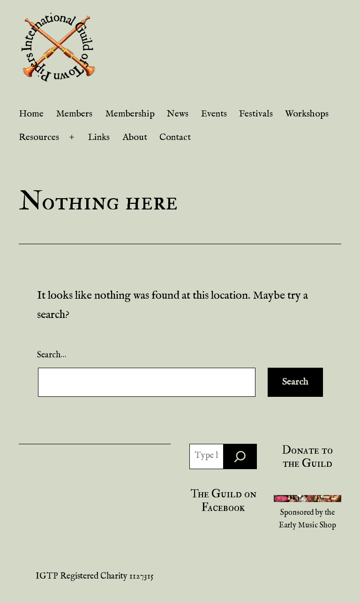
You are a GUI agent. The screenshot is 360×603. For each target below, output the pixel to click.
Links (99, 137)
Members (74, 114)
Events (214, 114)
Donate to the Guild (307, 457)
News (177, 114)
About (134, 137)
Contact (175, 137)
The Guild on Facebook (223, 501)
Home (31, 114)
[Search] (240, 456)
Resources (39, 137)
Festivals (256, 114)
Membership (130, 114)
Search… (51, 355)
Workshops (307, 114)
